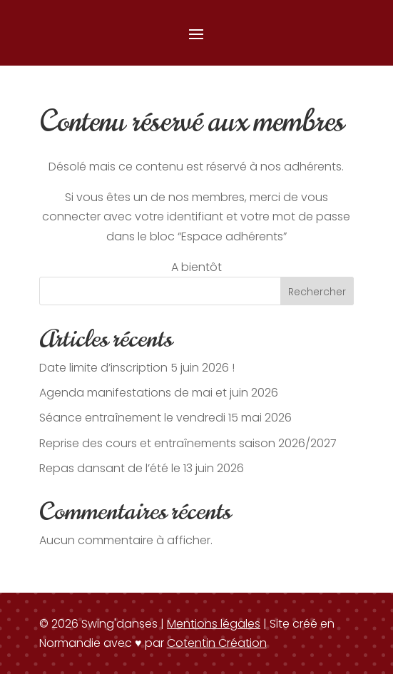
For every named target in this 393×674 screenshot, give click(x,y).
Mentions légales (213, 624)
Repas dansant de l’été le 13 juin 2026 (141, 468)
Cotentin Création (217, 643)
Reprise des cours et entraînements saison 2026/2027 (188, 443)
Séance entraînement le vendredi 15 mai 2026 (165, 417)
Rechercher (317, 292)
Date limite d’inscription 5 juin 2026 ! (137, 367)
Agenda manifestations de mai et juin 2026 (158, 392)
